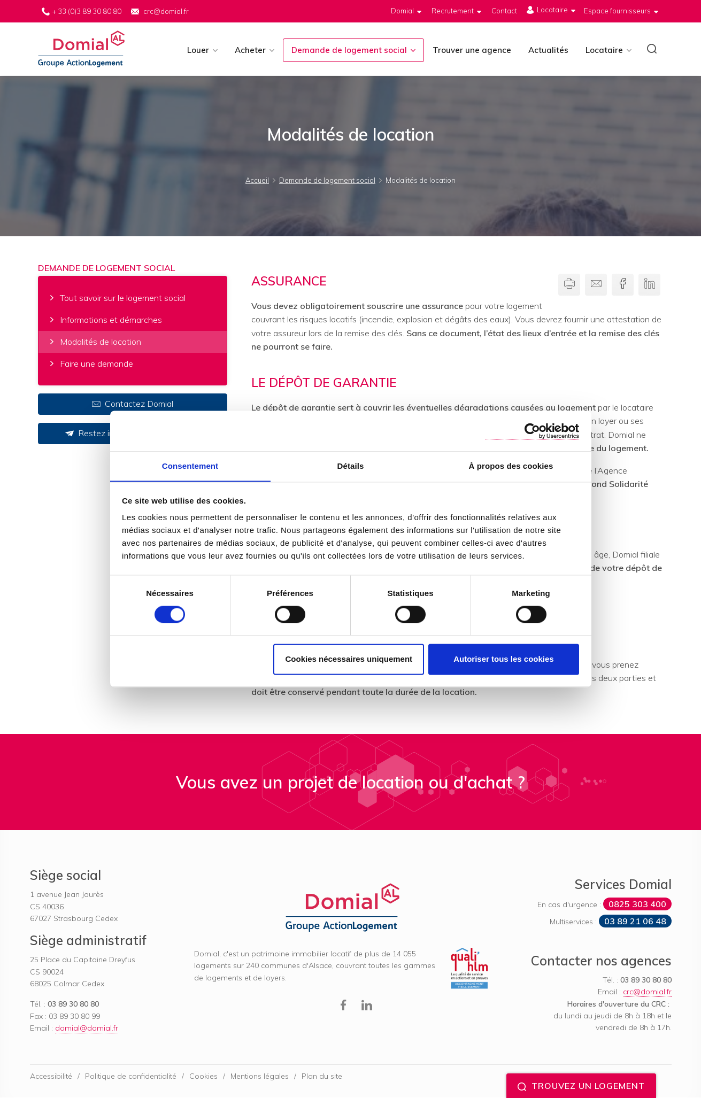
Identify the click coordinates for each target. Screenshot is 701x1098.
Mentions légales (259, 1076)
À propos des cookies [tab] (511, 465)
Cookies (203, 1076)
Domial (82, 49)
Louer (198, 50)
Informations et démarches (111, 320)
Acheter (250, 50)
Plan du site (322, 1076)
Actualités (548, 50)
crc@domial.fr (166, 11)
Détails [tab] (350, 465)
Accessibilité (51, 1076)
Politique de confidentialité (130, 1076)
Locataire (604, 50)
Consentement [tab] (190, 465)
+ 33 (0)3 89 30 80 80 (86, 11)
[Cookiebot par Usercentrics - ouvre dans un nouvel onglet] (532, 430)
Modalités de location (100, 341)
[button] (652, 50)
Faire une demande (96, 363)
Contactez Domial (132, 404)
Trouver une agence (472, 50)
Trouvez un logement (581, 1085)
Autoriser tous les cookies (503, 659)
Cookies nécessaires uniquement (348, 659)
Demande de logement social (349, 50)
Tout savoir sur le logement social (123, 298)
